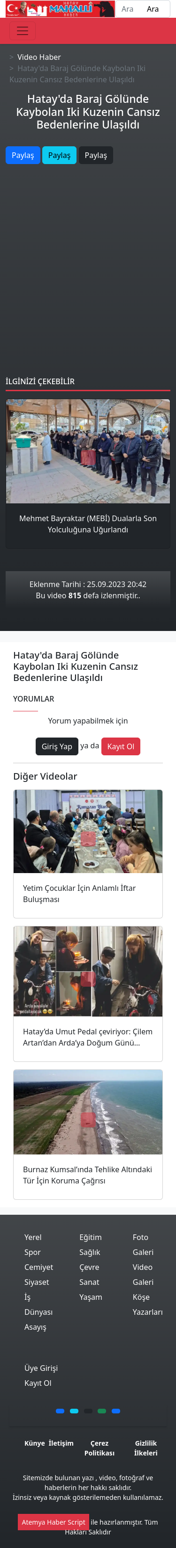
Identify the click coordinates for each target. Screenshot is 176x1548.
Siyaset (36, 1282)
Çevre (89, 1267)
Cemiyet (38, 1267)
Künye (34, 1443)
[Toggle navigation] (22, 31)
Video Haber (39, 57)
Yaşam (90, 1297)
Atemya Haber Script (53, 1522)
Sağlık (89, 1252)
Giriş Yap (57, 746)
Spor (32, 1252)
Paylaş (23, 155)
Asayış (35, 1327)
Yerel (33, 1237)
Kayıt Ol (121, 746)
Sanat (89, 1282)
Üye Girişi (41, 1368)
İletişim (61, 1443)
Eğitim (90, 1237)
